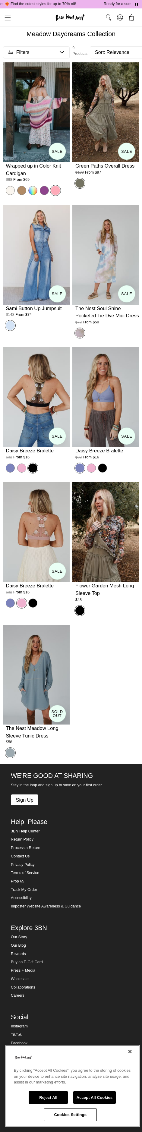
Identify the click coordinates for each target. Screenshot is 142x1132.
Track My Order (24, 890)
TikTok (16, 1035)
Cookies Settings (70, 1114)
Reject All (48, 1097)
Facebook (19, 1043)
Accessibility (21, 898)
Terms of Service (25, 873)
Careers (17, 995)
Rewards (18, 954)
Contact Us (20, 856)
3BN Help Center (25, 831)
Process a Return (25, 848)
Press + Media (23, 970)
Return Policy (22, 839)
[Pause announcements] (136, 4)
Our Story (19, 937)
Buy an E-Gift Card (27, 962)
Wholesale (20, 979)
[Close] (130, 1051)
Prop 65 (17, 881)
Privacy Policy (22, 865)
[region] (72, 1086)
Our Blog (18, 945)
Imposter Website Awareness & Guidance (46, 906)
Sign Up (24, 800)
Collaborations (23, 987)
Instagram (19, 1026)
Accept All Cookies (95, 1097)
